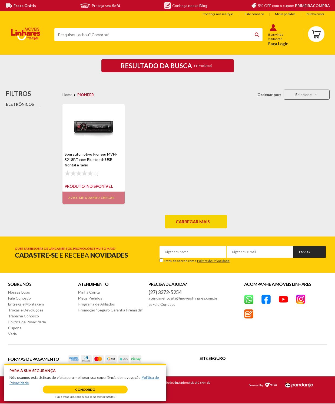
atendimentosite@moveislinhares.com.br (182, 298)
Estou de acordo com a (197, 261)
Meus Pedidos (90, 298)
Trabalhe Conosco (23, 316)
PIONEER (85, 94)
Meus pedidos (285, 14)
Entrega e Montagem (26, 304)
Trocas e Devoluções (26, 310)
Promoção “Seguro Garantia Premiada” (110, 310)
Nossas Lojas (19, 292)
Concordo (85, 389)
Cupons (14, 328)
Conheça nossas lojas (218, 14)
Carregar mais (193, 221)
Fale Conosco (19, 298)
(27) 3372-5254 (164, 292)
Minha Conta (89, 292)
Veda (12, 333)
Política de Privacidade (213, 261)
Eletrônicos (20, 104)
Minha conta (315, 14)
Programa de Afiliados (96, 304)
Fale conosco (254, 14)
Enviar (304, 252)
